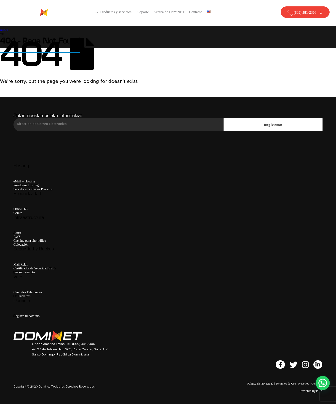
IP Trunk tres (22, 296)
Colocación (21, 244)
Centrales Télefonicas (27, 292)
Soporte (143, 12)
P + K (319, 391)
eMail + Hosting (24, 181)
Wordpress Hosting (26, 185)
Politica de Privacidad (260, 383)
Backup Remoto (24, 272)
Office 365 (20, 209)
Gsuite (17, 213)
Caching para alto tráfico (29, 240)
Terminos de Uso (286, 383)
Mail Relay (20, 264)
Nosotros (303, 383)
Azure (17, 233)
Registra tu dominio (26, 316)
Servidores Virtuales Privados (33, 189)
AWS (17, 237)
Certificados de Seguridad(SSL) (34, 268)
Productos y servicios (116, 12)
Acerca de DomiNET (168, 12)
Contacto (195, 12)
